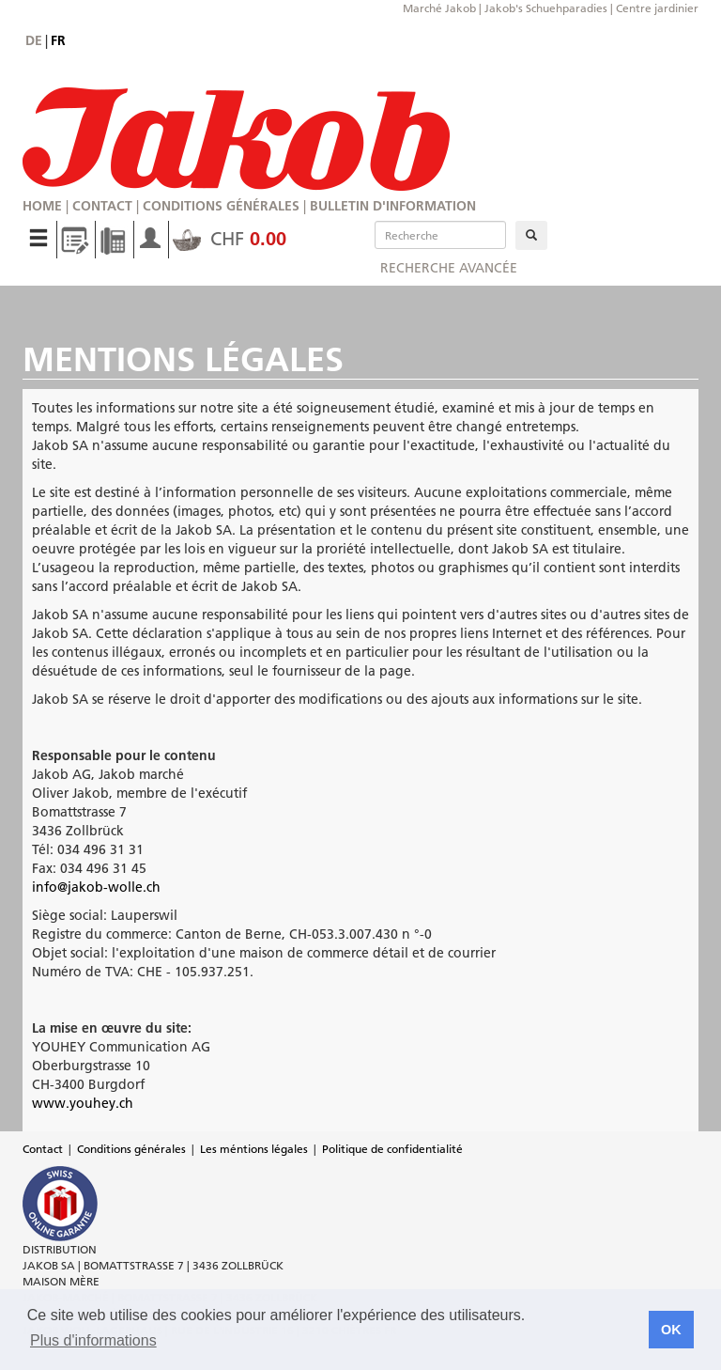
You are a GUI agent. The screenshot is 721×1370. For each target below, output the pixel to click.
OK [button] (671, 1329)
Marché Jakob (439, 8)
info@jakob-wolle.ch (96, 887)
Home (42, 205)
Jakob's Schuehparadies (545, 8)
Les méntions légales (254, 1149)
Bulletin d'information (393, 205)
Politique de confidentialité (392, 1149)
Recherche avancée (448, 267)
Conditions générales (221, 205)
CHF (229, 238)
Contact (102, 205)
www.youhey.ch (82, 1103)
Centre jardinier (657, 8)
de (33, 40)
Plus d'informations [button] (93, 1340)
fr (58, 40)
